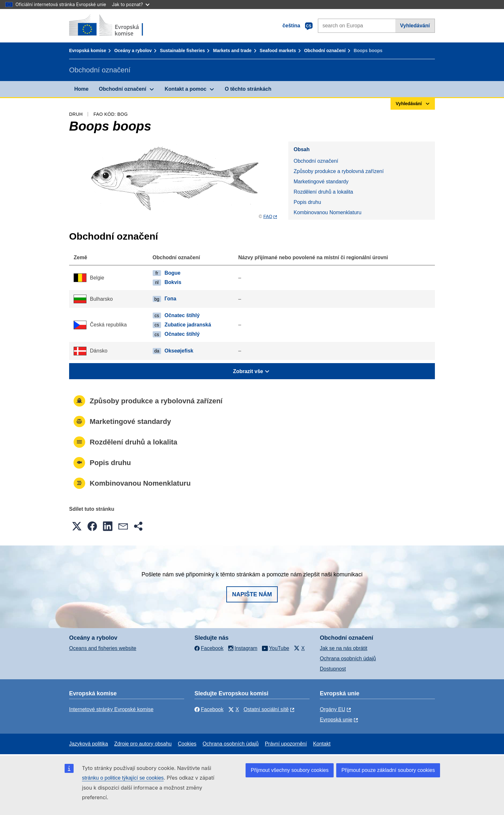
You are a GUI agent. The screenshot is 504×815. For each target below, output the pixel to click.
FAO (267, 216)
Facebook (208, 709)
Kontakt (321, 743)
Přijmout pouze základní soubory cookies (388, 770)
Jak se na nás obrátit (343, 648)
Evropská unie (336, 719)
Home (81, 89)
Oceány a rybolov (133, 50)
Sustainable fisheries (182, 50)
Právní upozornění (286, 743)
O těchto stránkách (248, 89)
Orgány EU (332, 709)
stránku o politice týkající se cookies (123, 778)
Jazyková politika (88, 743)
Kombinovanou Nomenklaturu (327, 212)
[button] (76, 526)
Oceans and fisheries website (102, 648)
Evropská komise (87, 50)
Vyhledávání (415, 25)
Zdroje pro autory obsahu (143, 743)
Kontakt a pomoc (185, 89)
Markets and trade (232, 50)
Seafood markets (278, 50)
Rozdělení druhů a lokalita (323, 192)
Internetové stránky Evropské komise (111, 709)
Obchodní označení (325, 50)
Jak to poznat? (130, 4)
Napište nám (252, 594)
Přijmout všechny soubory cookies (289, 770)
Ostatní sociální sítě (266, 709)
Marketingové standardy (320, 181)
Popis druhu (307, 202)
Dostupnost (333, 669)
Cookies (187, 743)
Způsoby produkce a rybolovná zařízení (338, 171)
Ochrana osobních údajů (348, 658)
